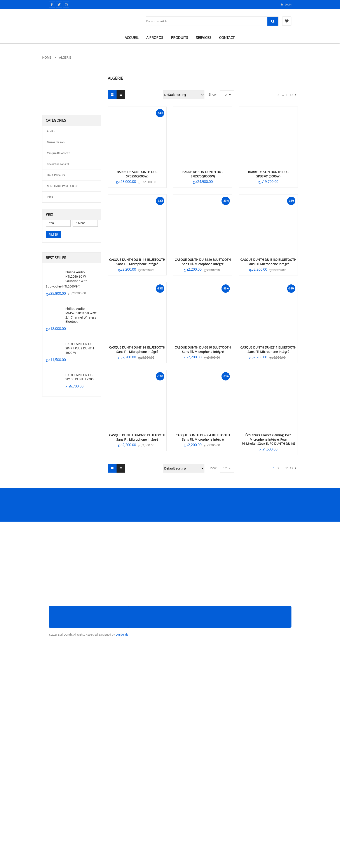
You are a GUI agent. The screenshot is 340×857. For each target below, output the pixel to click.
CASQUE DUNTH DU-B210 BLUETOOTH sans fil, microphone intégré (203, 349)
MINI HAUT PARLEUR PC (62, 186)
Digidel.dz (122, 634)
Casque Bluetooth (58, 153)
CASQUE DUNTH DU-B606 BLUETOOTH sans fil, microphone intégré (137, 437)
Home (46, 57)
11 (287, 95)
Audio (50, 131)
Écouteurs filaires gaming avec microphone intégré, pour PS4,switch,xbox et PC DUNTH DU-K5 (268, 439)
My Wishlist (286, 21)
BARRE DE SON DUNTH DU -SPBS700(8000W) (202, 174)
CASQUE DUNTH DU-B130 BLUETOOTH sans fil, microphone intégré (268, 262)
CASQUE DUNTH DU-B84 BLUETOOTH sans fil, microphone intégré (203, 437)
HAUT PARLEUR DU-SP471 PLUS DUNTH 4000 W (79, 348)
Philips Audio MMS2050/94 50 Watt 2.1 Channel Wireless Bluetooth (80, 315)
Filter (53, 234)
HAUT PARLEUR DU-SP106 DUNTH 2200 (79, 377)
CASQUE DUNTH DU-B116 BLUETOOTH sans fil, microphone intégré (137, 262)
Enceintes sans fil (58, 164)
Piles (50, 197)
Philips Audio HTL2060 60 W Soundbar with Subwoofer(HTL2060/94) (66, 279)
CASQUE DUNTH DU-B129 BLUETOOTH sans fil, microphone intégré (203, 262)
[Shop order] (183, 94)
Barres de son (56, 142)
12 (225, 95)
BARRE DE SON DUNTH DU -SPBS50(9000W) (137, 174)
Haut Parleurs (56, 175)
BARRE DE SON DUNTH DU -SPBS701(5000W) (268, 174)
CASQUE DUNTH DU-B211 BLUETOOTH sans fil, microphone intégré (268, 349)
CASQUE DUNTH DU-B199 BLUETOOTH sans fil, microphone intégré (137, 349)
